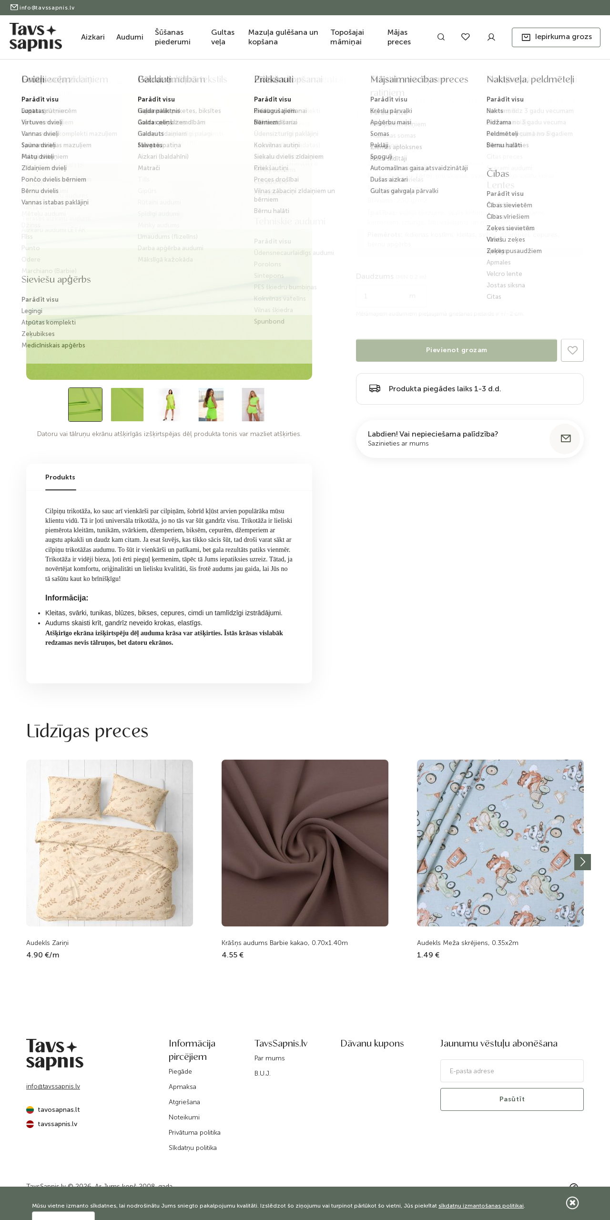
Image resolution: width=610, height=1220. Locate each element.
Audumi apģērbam (139, 82)
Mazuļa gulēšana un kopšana (283, 37)
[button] (556, 37)
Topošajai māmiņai (347, 37)
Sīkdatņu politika (193, 1148)
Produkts (60, 477)
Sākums (35, 82)
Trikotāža (185, 82)
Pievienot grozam (457, 350)
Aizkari (93, 36)
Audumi (129, 36)
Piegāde (180, 1072)
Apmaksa (182, 1087)
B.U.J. (262, 1073)
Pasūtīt (512, 1099)
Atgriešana (184, 1102)
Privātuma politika (195, 1132)
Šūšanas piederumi (173, 37)
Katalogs (67, 82)
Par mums (269, 1058)
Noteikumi (184, 1117)
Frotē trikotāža (230, 82)
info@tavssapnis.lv (42, 7)
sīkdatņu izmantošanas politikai (481, 1205)
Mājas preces (399, 37)
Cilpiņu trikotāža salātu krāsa (304, 82)
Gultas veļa (222, 37)
